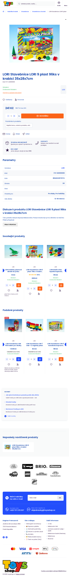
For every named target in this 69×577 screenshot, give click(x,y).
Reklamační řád (53, 526)
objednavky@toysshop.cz (43, 510)
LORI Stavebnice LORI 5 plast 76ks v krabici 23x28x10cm (34, 270)
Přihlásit (60, 498)
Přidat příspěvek (10, 224)
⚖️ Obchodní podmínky (33, 529)
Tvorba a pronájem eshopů (49, 571)
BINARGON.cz (62, 571)
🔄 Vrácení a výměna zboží (34, 531)
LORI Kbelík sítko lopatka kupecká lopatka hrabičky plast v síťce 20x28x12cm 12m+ (55, 270)
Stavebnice (25, 11)
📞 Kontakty (29, 534)
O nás (50, 524)
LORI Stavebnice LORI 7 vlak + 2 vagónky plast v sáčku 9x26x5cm (34, 344)
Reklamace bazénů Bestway (56, 533)
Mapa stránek (20, 574)
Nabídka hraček (13, 11)
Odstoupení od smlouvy (33, 524)
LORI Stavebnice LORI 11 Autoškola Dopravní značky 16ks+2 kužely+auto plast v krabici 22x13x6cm (55, 344)
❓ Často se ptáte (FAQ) (33, 539)
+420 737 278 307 (17, 510)
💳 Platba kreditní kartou (33, 537)
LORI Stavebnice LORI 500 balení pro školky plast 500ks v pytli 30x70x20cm (13, 344)
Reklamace (51, 536)
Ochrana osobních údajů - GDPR (56, 530)
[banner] (8, 3)
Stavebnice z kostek (39, 11)
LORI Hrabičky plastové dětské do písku (13, 270)
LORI (63, 89)
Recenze (50, 539)
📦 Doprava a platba (32, 526)
